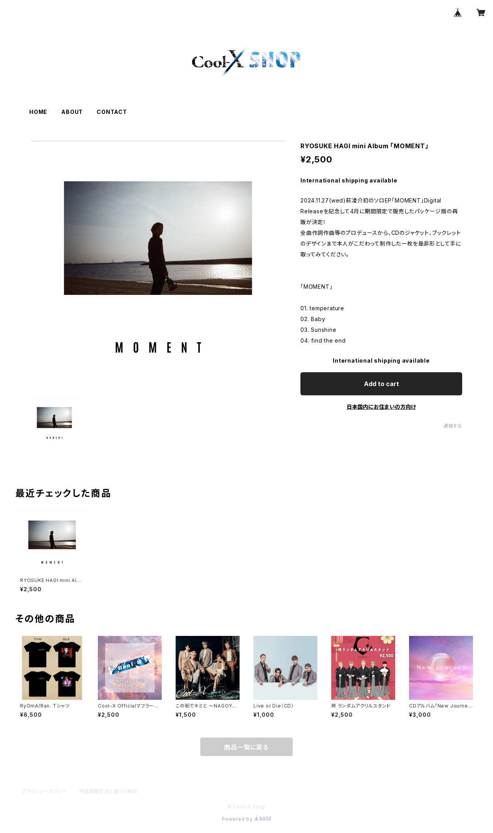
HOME (38, 112)
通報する (452, 426)
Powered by (246, 819)
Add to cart (381, 384)
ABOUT (72, 112)
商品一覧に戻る (246, 747)
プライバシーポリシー (44, 791)
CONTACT (112, 112)
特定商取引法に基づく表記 (108, 791)
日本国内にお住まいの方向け (381, 406)
